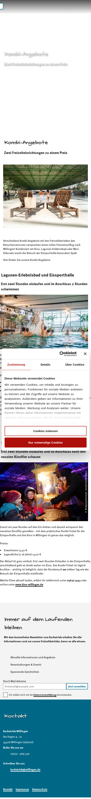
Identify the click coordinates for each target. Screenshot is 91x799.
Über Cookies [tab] (74, 364)
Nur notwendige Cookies (45, 442)
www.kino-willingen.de (29, 584)
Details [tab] (45, 364)
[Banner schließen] (85, 354)
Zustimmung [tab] (16, 364)
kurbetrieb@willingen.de (25, 769)
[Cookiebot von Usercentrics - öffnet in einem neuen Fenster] (59, 353)
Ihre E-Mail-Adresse (14, 681)
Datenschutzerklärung (44, 694)
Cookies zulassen (45, 431)
